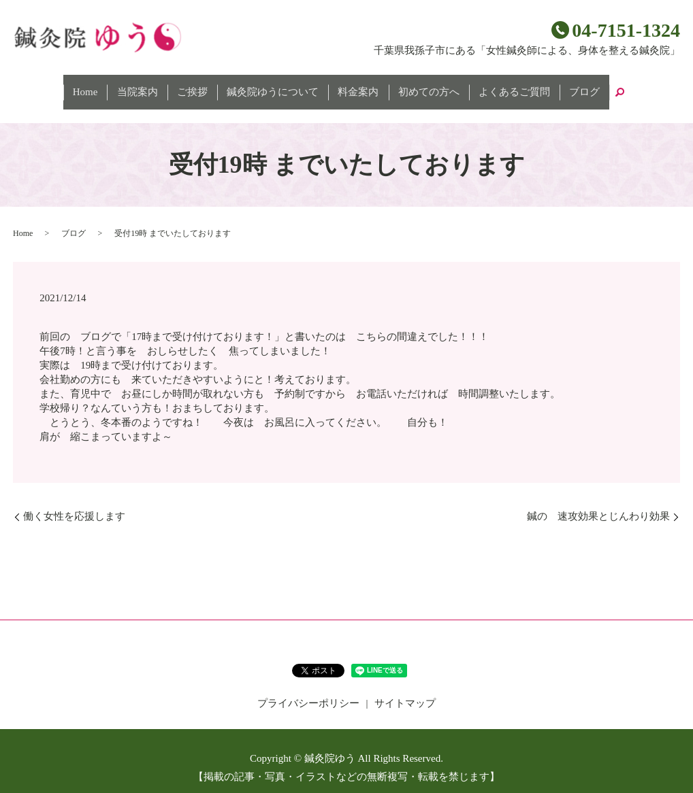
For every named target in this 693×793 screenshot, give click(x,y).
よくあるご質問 (492, 85)
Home (116, 85)
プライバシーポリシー (308, 689)
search (583, 85)
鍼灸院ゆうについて (277, 85)
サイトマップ (405, 689)
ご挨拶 (206, 85)
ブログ (553, 85)
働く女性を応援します (74, 502)
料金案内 (354, 85)
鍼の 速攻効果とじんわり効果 (598, 502)
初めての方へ (415, 85)
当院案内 (160, 85)
